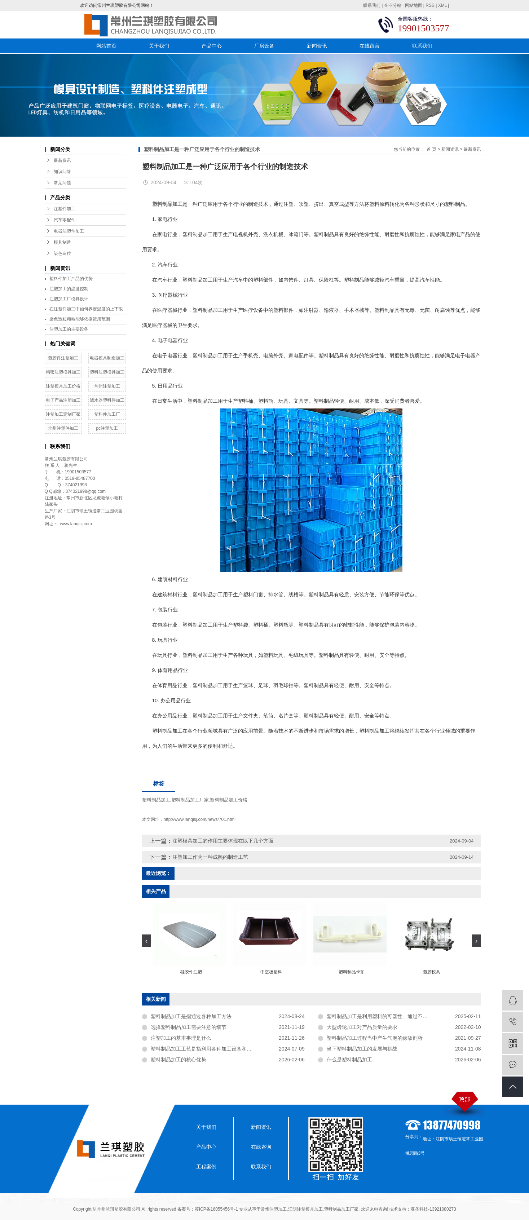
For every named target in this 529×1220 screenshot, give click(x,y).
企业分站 (392, 5)
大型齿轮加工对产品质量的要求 (362, 1027)
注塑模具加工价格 (63, 386)
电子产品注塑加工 (63, 400)
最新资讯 (62, 160)
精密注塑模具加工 (63, 372)
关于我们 (159, 46)
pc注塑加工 (107, 428)
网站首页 (106, 46)
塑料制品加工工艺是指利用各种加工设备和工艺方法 (209, 1049)
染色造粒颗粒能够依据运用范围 (79, 319)
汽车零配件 (64, 219)
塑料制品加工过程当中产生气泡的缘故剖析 (375, 1038)
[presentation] (146, 940)
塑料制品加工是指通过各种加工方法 (191, 1016)
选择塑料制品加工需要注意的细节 (188, 1027)
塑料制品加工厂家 (190, 800)
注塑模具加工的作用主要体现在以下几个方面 (222, 841)
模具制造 (62, 242)
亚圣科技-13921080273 (433, 1209)
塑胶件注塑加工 (63, 358)
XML (442, 5)
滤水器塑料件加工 (107, 400)
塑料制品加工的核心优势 (178, 1059)
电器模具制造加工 (107, 358)
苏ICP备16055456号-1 (216, 1209)
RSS (430, 5)
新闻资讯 (317, 46)
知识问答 (62, 171)
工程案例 (206, 1167)
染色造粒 (62, 253)
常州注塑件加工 (63, 428)
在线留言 (370, 46)
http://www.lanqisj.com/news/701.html (199, 819)
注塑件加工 (64, 208)
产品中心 (212, 46)
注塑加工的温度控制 (68, 288)
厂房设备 (264, 46)
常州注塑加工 (107, 386)
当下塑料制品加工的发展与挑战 (362, 1049)
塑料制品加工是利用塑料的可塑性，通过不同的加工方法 (390, 1016)
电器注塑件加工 (69, 231)
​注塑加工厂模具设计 (68, 298)
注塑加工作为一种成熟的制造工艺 (210, 857)
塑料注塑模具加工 (107, 372)
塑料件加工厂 (107, 414)
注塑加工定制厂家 (63, 414)
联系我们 (371, 5)
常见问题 (62, 182)
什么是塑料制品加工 (349, 1059)
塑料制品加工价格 (228, 800)
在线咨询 (261, 1147)
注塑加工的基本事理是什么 (181, 1038)
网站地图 (413, 5)
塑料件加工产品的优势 (71, 278)
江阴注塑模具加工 (305, 1209)
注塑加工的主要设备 (68, 329)
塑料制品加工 (156, 800)
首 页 (431, 149)
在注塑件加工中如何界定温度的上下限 (86, 308)
